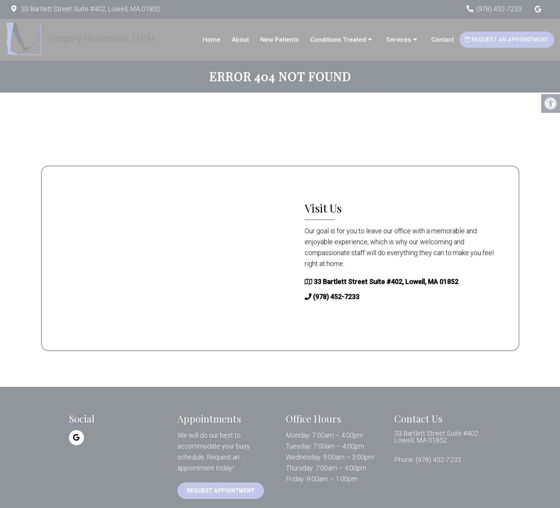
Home (211, 39)
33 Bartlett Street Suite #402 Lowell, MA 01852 (436, 437)
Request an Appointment (507, 40)
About (240, 39)
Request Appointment (221, 491)
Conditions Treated (338, 39)
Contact (442, 39)
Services (398, 39)
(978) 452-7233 (499, 9)
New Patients (279, 39)
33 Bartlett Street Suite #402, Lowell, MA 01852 (90, 9)
